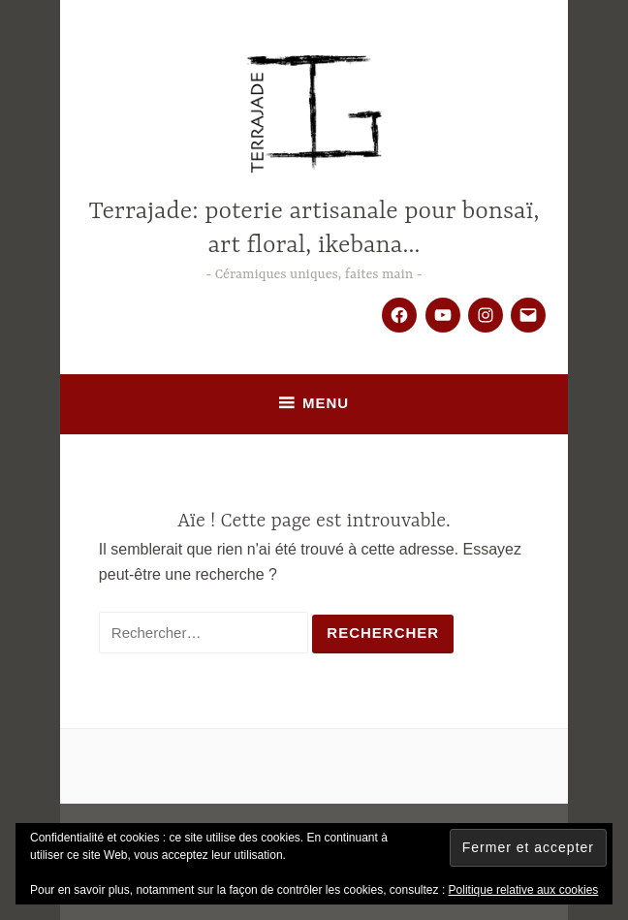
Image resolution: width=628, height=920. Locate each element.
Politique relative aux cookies (524, 890)
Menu (325, 403)
